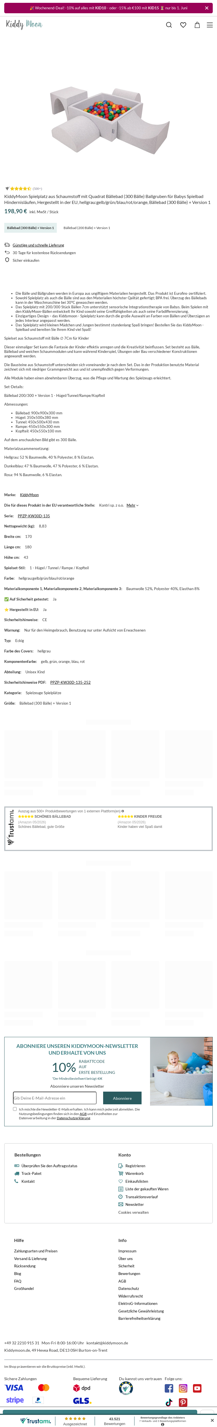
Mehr (131, 505)
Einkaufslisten (136, 1181)
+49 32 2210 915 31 (21, 1342)
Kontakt (28, 1181)
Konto (124, 1154)
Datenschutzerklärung (73, 1118)
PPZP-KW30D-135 (34, 516)
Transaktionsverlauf (141, 1197)
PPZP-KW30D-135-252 (70, 682)
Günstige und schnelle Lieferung (38, 245)
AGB (83, 1114)
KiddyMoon (29, 494)
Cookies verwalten (133, 1212)
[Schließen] (206, 8)
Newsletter (134, 1204)
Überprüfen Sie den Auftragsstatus (49, 1166)
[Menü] (210, 25)
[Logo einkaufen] (24, 24)
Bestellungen (27, 1154)
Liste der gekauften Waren (146, 1189)
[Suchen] (169, 24)
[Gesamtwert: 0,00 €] (197, 24)
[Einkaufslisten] (183, 24)
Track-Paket (31, 1173)
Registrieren (135, 1166)
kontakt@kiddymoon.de (107, 1342)
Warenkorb (134, 1173)
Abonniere (122, 1098)
